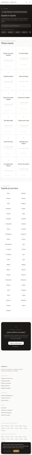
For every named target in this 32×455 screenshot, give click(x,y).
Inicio (2, 8)
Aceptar (16, 451)
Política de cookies (5, 415)
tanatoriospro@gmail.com (7, 395)
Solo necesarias (7, 451)
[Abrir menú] (29, 2)
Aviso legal (3, 407)
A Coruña (16, 428)
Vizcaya (7, 428)
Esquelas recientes (5, 380)
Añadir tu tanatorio (5, 385)
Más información (20, 447)
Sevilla (16, 425)
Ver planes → (16, 347)
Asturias (24, 32)
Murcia (12, 428)
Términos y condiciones (6, 410)
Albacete (10, 32)
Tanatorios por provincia (7, 378)
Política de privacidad (6, 412)
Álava (4, 32)
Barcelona (7, 425)
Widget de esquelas (6, 388)
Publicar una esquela (6, 383)
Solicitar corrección (5, 398)
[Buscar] (26, 2)
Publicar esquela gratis (16, 343)
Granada (25, 428)
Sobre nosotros (4, 400)
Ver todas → (3, 430)
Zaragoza (3, 428)
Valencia (12, 425)
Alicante (18, 32)
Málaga (20, 425)
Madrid (2, 425)
